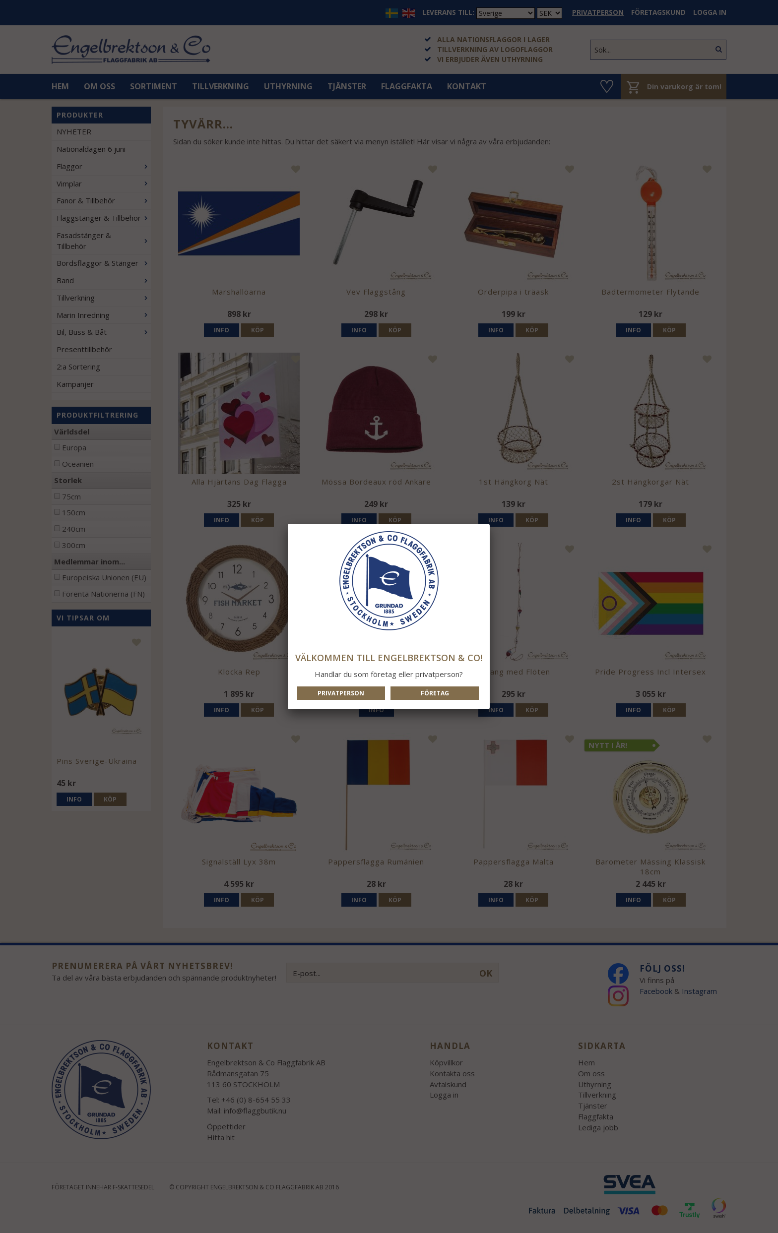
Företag (435, 693)
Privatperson (341, 693)
